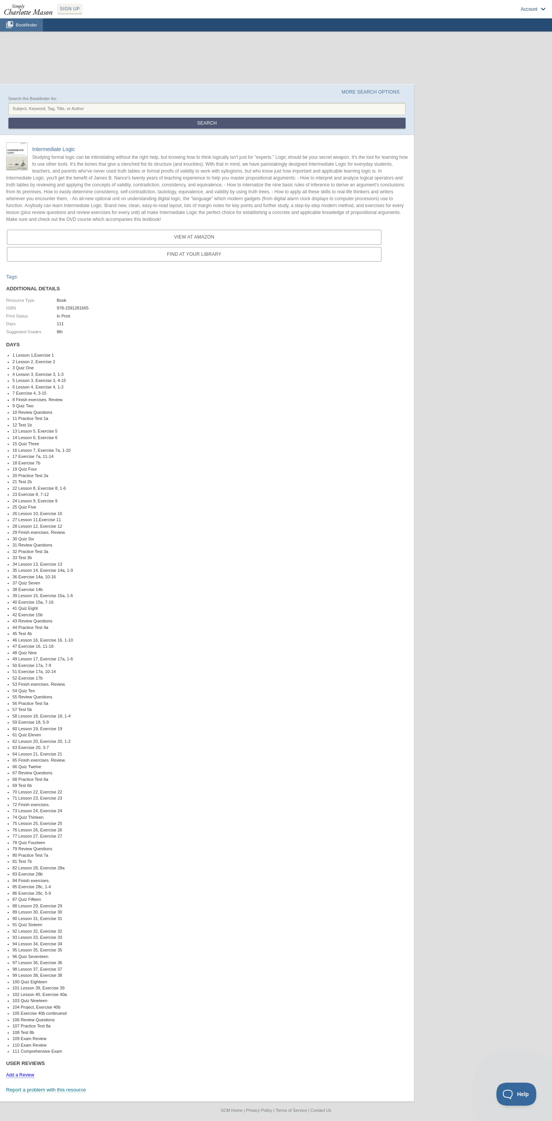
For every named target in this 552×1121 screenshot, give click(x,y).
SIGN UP (70, 9)
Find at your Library (194, 254)
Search (207, 123)
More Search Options (370, 92)
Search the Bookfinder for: (33, 98)
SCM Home (232, 1110)
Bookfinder (26, 24)
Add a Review (20, 1075)
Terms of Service (291, 1110)
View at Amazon (194, 237)
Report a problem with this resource (46, 1090)
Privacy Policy (259, 1110)
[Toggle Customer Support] (516, 1094)
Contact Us (320, 1110)
